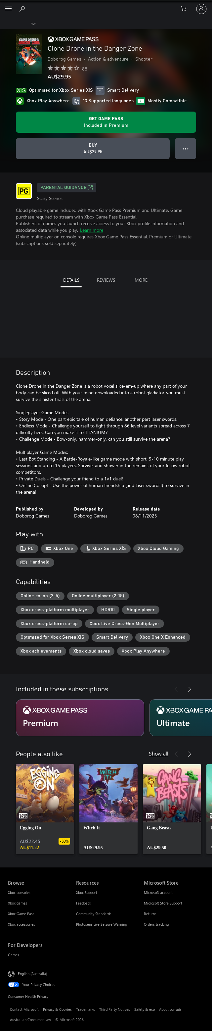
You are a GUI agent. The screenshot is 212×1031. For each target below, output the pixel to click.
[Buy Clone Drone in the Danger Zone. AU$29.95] (93, 148)
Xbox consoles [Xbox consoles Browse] (19, 892)
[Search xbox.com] (23, 8)
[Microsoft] (106, 5)
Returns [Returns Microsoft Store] (150, 913)
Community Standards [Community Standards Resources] (93, 913)
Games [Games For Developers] (13, 955)
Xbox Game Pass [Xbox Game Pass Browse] (21, 913)
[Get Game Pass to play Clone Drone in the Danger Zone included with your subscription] (106, 122)
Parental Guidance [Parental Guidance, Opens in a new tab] (66, 187)
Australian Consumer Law (30, 1019)
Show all (158, 753)
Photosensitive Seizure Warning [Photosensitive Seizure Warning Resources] (101, 924)
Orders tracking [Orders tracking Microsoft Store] (156, 924)
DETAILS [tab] (71, 280)
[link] (45, 809)
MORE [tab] (141, 280)
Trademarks (85, 1009)
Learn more (91, 230)
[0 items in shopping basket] (185, 9)
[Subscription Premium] (80, 717)
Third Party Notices (114, 1009)
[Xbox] (17, 23)
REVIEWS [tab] (106, 280)
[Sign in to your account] (201, 9)
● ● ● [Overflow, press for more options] (186, 148)
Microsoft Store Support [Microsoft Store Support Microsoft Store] (163, 903)
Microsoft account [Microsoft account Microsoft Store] (158, 892)
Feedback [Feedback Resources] (83, 903)
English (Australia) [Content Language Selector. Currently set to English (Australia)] (32, 973)
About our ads (170, 1009)
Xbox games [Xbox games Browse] (17, 903)
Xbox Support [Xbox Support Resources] (86, 892)
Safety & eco (144, 1009)
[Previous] (176, 689)
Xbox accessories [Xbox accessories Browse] (21, 924)
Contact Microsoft (24, 1009)
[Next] (189, 689)
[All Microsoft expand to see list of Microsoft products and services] (8, 9)
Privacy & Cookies (57, 1009)
